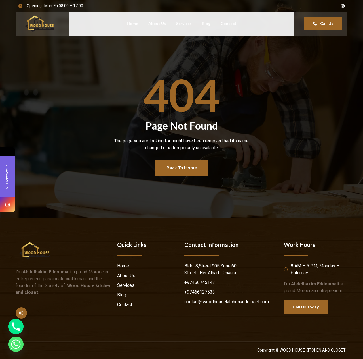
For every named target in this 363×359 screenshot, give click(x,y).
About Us (157, 23)
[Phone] (16, 326)
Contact (229, 23)
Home (132, 23)
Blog (206, 23)
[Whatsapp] (16, 344)
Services (184, 23)
